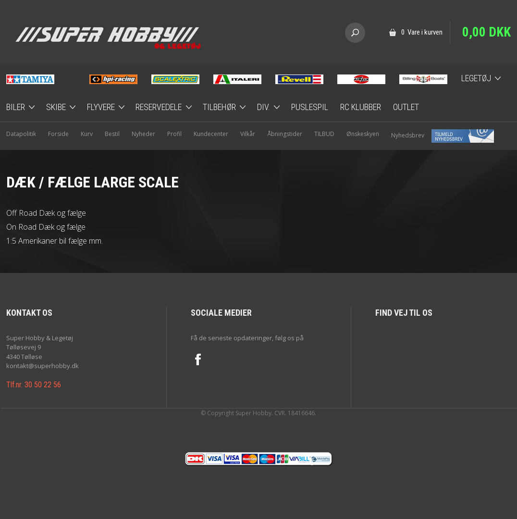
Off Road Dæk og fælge (46, 213)
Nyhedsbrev (442, 135)
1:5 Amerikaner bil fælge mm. (54, 240)
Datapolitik (21, 134)
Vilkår (247, 134)
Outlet (406, 107)
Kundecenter (211, 134)
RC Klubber (360, 107)
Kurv (87, 134)
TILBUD (324, 134)
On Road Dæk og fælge (46, 227)
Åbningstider (284, 134)
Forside (58, 134)
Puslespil (309, 107)
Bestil (112, 134)
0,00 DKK (486, 32)
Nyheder (143, 134)
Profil (174, 134)
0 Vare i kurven (422, 32)
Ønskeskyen (362, 134)
